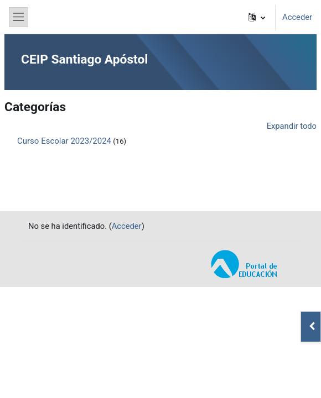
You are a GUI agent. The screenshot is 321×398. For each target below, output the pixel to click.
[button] (256, 17)
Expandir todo (292, 126)
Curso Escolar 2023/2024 (64, 141)
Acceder (297, 17)
